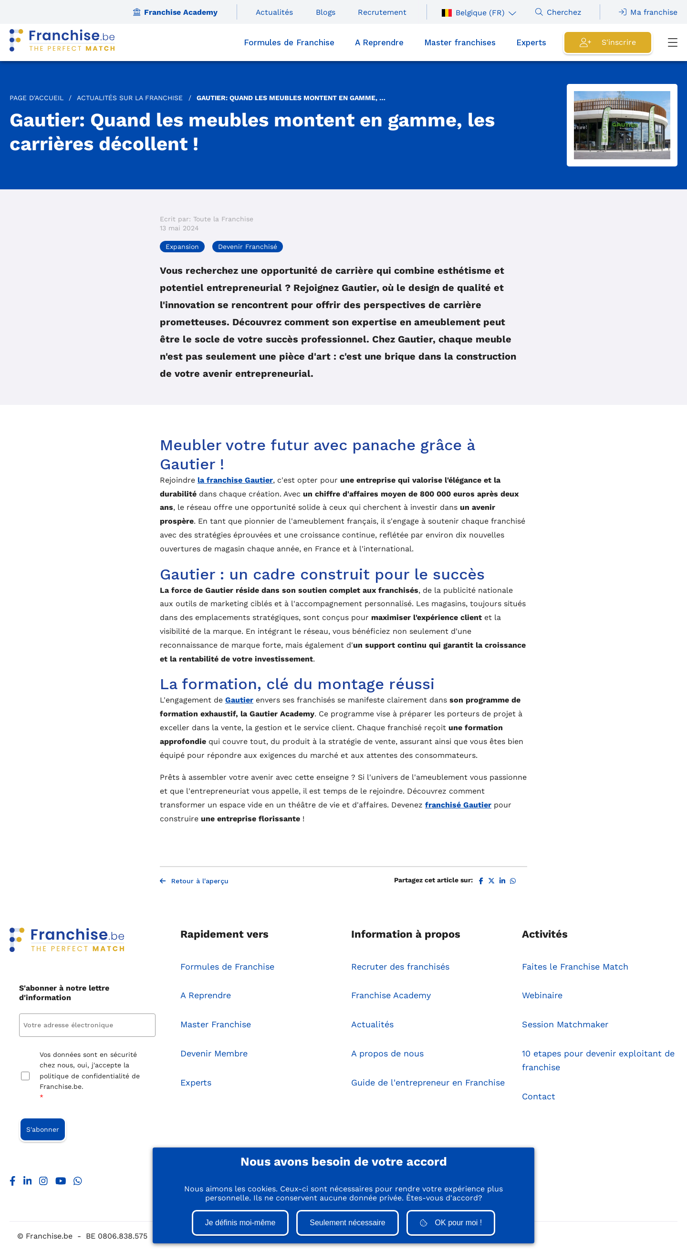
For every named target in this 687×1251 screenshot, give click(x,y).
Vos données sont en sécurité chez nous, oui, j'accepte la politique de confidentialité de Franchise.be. (90, 1077)
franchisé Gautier (458, 804)
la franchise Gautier (235, 480)
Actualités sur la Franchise (130, 98)
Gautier (239, 699)
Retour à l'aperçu (194, 881)
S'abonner (42, 1129)
